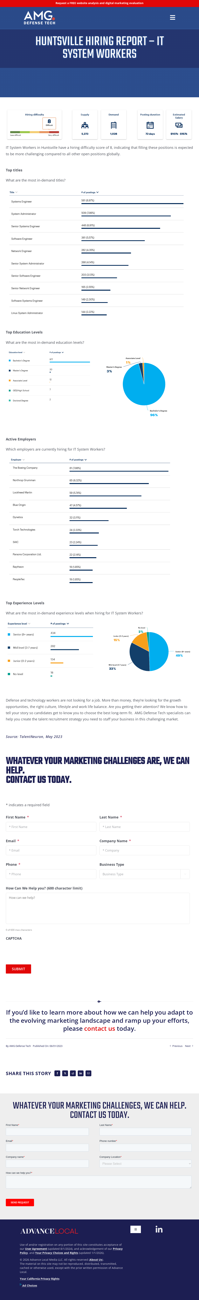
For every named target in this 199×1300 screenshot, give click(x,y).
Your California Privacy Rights (39, 1279)
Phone (13, 864)
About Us (96, 1259)
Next (188, 1046)
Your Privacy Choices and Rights (56, 1253)
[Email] (88, 1073)
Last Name (111, 817)
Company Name (115, 841)
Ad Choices (28, 1285)
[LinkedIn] (81, 1073)
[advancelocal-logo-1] (49, 1227)
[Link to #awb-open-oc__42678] (172, 17)
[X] (65, 1073)
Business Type (112, 864)
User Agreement (36, 1249)
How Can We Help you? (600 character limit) (44, 888)
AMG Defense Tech (20, 1046)
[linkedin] (159, 1229)
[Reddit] (73, 1073)
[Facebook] (57, 1073)
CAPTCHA (14, 938)
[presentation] (35, 950)
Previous (177, 1046)
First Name (17, 817)
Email (12, 841)
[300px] (39, 12)
